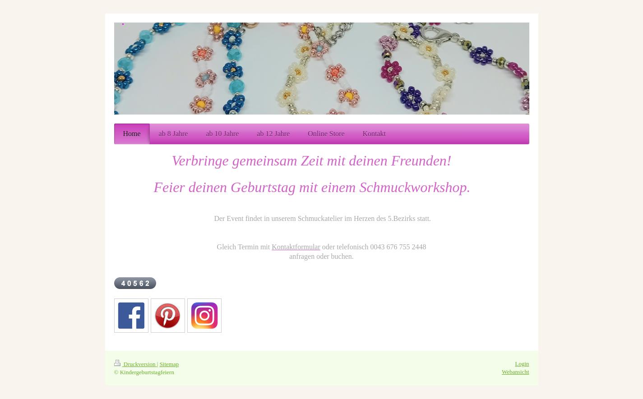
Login (522, 363)
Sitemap (169, 364)
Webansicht (515, 371)
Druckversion (135, 364)
